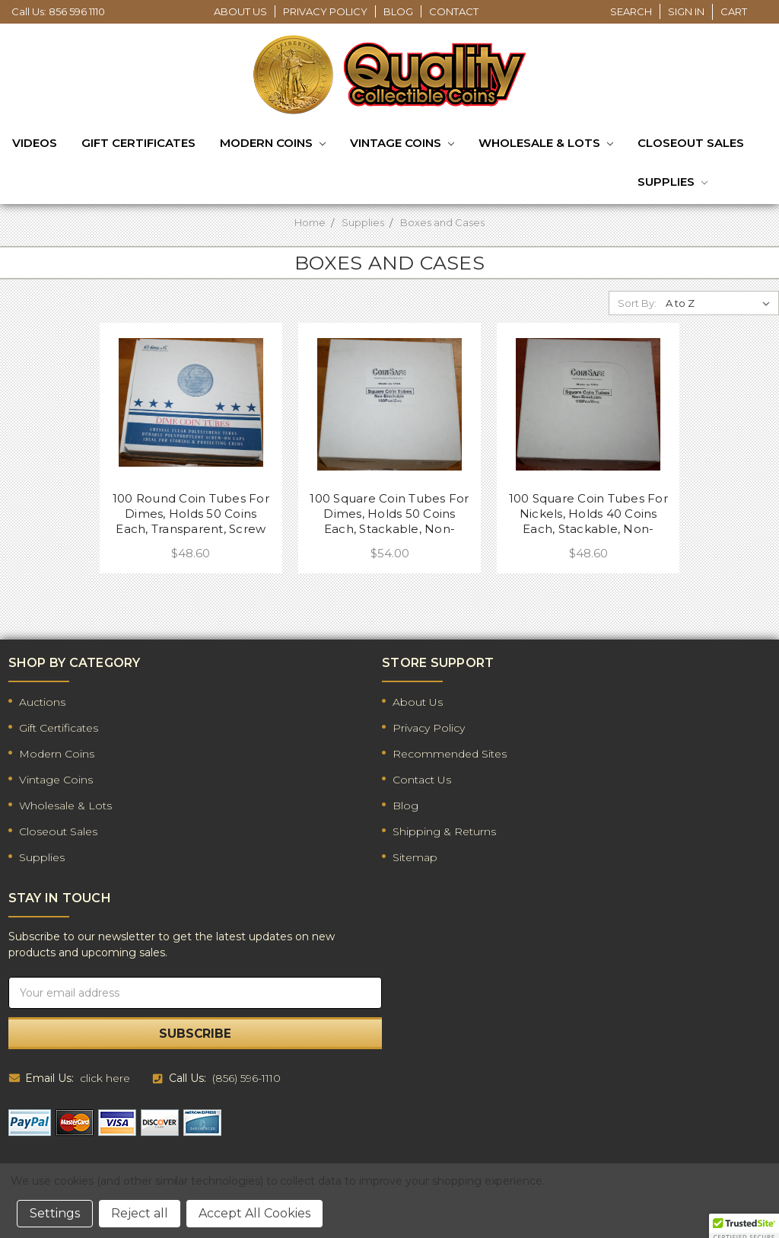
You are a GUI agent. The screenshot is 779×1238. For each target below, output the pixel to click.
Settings (55, 1213)
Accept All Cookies (254, 1213)
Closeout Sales (691, 143)
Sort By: (637, 303)
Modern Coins (273, 144)
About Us (240, 11)
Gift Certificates (138, 143)
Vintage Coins (402, 144)
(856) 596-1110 (246, 1078)
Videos (34, 143)
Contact (454, 11)
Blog (398, 11)
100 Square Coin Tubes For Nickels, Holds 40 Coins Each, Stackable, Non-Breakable (588, 514)
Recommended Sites (450, 754)
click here (105, 1078)
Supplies (672, 183)
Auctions (42, 702)
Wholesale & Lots (546, 144)
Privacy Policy (325, 11)
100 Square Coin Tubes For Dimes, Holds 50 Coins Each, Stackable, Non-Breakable (389, 514)
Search (631, 11)
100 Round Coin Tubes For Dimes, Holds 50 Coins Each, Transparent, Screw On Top (191, 514)
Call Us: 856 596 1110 (58, 11)
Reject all (139, 1213)
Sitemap (415, 857)
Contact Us (422, 780)
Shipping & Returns (444, 831)
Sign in (686, 11)
